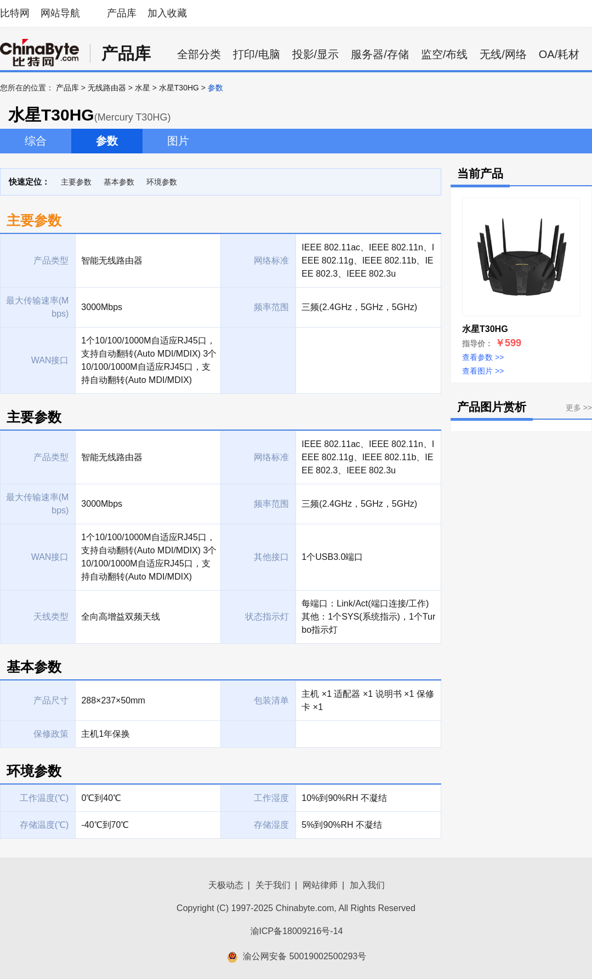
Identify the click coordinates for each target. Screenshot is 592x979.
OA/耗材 (559, 54)
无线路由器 (107, 87)
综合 (36, 141)
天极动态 (225, 885)
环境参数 (161, 182)
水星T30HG (179, 87)
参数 (107, 141)
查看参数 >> (483, 357)
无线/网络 (503, 54)
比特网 (15, 13)
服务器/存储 (380, 54)
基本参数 (119, 182)
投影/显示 (315, 54)
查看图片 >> (483, 371)
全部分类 (199, 54)
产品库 (121, 13)
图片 (178, 141)
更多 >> (579, 407)
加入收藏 (167, 13)
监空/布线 (444, 54)
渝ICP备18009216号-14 (297, 931)
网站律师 (320, 885)
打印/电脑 (256, 54)
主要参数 (76, 182)
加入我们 (367, 885)
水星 (142, 87)
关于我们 (273, 885)
